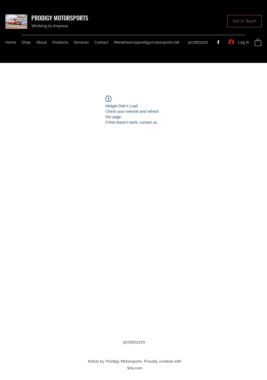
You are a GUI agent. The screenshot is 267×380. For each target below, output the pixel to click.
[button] (244, 21)
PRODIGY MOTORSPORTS (59, 17)
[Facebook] (218, 42)
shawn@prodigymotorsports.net (151, 42)
